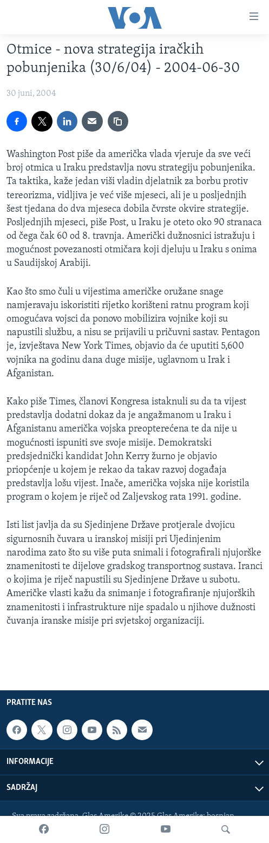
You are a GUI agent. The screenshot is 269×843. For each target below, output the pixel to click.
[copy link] (118, 121)
